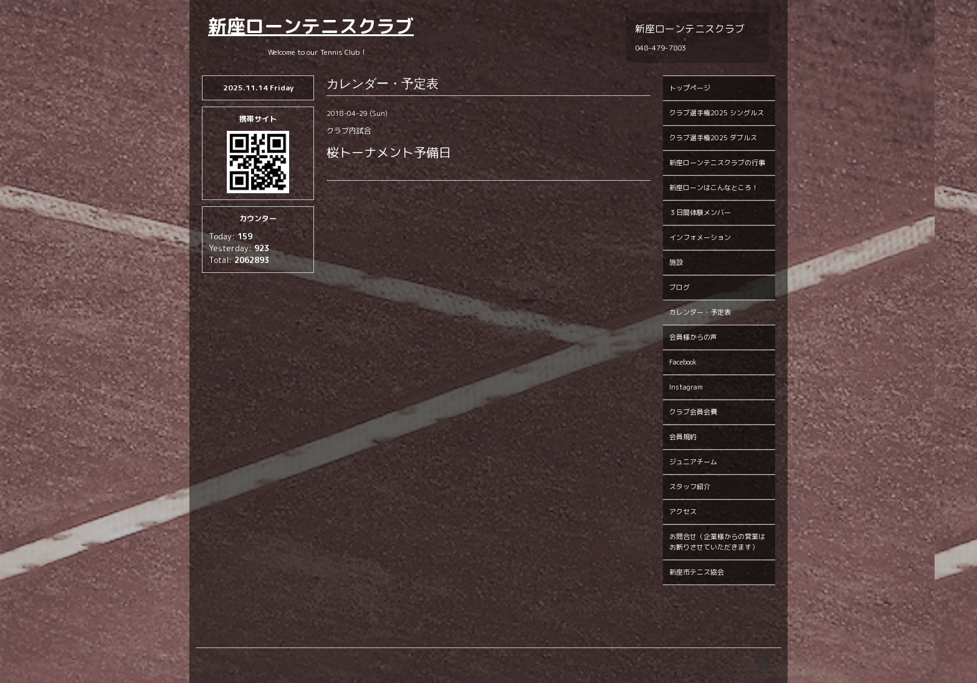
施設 (676, 262)
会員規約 (683, 437)
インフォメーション (700, 237)
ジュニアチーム (693, 462)
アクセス (683, 512)
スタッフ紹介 (689, 487)
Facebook (683, 362)
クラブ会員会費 (693, 412)
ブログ (679, 287)
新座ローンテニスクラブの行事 (717, 163)
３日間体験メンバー (700, 212)
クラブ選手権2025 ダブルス (713, 138)
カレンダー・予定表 (700, 312)
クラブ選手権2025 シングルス (716, 113)
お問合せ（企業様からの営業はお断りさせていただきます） (717, 542)
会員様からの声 (693, 337)
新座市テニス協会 (696, 572)
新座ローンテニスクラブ (311, 26)
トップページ (689, 88)
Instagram (686, 387)
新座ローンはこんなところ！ (713, 188)
